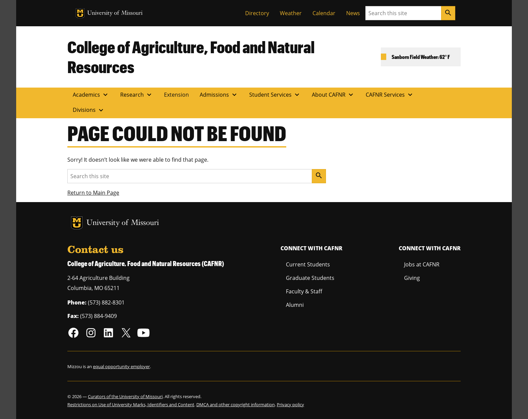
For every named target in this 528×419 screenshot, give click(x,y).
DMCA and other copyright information (235, 404)
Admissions (219, 95)
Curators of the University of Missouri (125, 396)
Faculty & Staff (304, 291)
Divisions (89, 110)
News (353, 13)
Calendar (323, 13)
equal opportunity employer (121, 366)
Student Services (275, 95)
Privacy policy (290, 404)
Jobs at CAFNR (421, 264)
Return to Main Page (93, 192)
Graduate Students (310, 278)
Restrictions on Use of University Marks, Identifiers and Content (130, 404)
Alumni (295, 305)
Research (136, 95)
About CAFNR (333, 95)
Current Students (308, 264)
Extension (176, 94)
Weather (291, 13)
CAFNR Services (390, 95)
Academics (91, 95)
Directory (257, 13)
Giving (412, 278)
